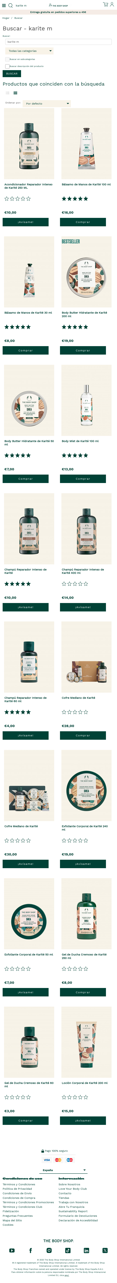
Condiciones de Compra (19, 1198)
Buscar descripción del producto (24, 66)
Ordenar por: (13, 102)
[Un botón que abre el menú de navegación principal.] (3, 5)
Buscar (18, 18)
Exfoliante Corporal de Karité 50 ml (28, 954)
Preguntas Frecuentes (18, 1215)
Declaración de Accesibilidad (78, 1220)
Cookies (8, 1224)
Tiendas (64, 1198)
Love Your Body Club (73, 1188)
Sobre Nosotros (69, 1184)
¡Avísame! (26, 222)
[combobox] (29, 5)
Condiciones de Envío (17, 1193)
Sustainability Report (73, 1211)
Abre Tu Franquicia (71, 1207)
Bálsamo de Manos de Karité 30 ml (28, 312)
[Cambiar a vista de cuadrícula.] (15, 93)
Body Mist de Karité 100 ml (80, 441)
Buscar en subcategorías (20, 59)
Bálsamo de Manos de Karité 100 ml (86, 184)
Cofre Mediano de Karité (78, 697)
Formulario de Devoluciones (78, 1215)
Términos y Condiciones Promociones (28, 1202)
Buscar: (6, 36)
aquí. (67, 1275)
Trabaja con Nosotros (73, 1202)
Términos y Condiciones (19, 1184)
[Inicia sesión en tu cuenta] (112, 5)
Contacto (65, 1193)
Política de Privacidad (17, 1188)
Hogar (5, 18)
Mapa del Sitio (12, 1220)
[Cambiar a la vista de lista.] (8, 93)
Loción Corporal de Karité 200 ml (85, 1083)
